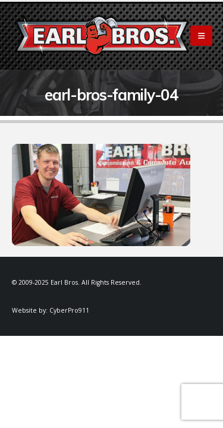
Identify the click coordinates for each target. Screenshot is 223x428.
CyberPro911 (69, 310)
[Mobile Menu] (201, 36)
